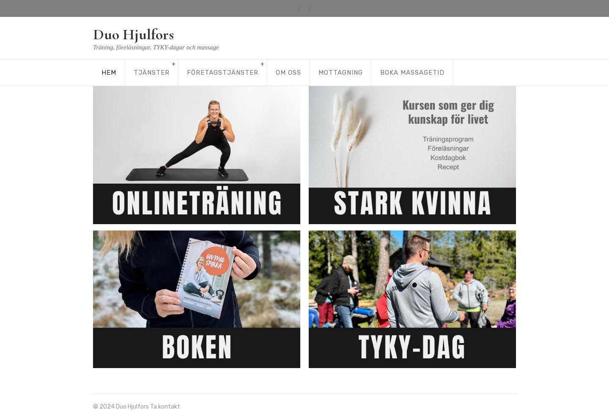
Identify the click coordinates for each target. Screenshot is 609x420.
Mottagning (340, 72)
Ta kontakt (165, 406)
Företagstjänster (222, 72)
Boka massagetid (412, 72)
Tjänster (152, 72)
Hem (109, 72)
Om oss (288, 72)
